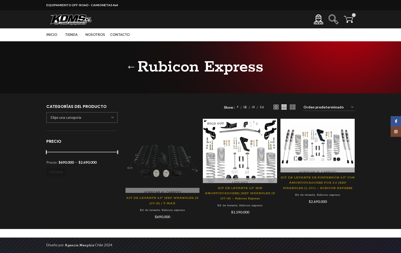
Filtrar (56, 182)
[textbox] (66, 127)
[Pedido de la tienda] (329, 117)
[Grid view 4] (292, 116)
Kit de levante (148, 218)
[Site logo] (76, 24)
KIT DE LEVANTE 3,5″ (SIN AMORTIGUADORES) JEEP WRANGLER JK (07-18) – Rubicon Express (240, 202)
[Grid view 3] (283, 116)
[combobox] (82, 127)
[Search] (333, 24)
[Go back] (131, 77)
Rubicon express (174, 218)
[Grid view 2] (275, 116)
